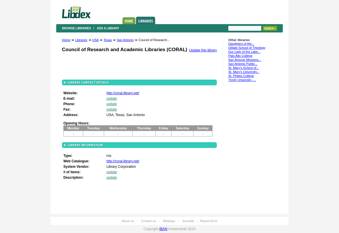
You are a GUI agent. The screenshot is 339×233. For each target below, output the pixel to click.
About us (128, 221)
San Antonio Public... (243, 64)
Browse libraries (76, 28)
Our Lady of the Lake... (244, 51)
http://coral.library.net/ (122, 93)
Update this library (203, 50)
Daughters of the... (241, 43)
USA (95, 40)
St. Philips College (241, 76)
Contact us (148, 221)
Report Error (209, 221)
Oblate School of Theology (246, 47)
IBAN (163, 229)
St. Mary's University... (243, 72)
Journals (188, 221)
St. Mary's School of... (243, 68)
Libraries (145, 20)
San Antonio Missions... (244, 59)
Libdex (76, 12)
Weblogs (169, 221)
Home (128, 20)
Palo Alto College (240, 55)
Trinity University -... (242, 80)
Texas (108, 40)
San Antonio (125, 40)
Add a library (108, 28)
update (111, 99)
